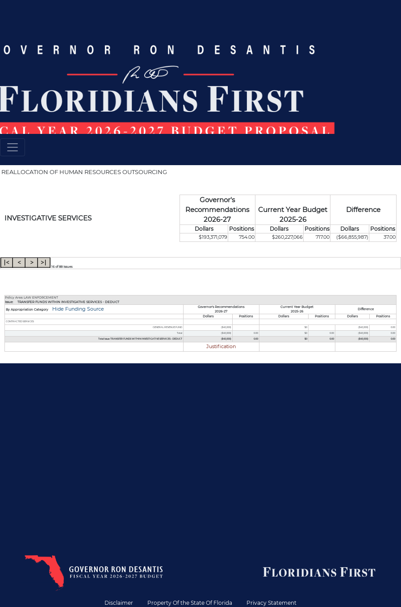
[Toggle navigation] (12, 147)
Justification (221, 346)
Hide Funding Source (77, 309)
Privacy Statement (271, 602)
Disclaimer (118, 602)
